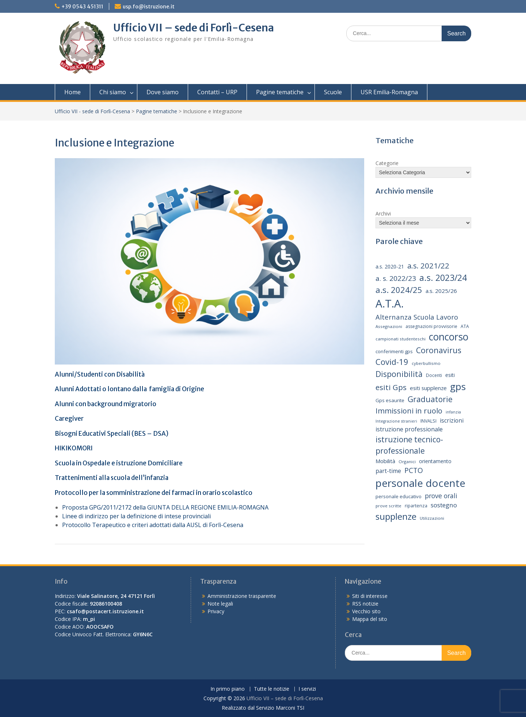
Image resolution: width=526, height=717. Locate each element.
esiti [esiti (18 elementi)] (450, 374)
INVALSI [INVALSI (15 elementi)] (428, 421)
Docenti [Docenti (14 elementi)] (434, 375)
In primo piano (227, 689)
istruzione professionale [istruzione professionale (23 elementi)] (409, 429)
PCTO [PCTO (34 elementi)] (413, 470)
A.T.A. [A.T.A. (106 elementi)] (390, 303)
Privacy (215, 611)
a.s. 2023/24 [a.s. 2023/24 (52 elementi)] (443, 277)
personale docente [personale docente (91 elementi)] (420, 483)
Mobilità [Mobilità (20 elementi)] (385, 461)
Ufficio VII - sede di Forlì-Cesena (92, 111)
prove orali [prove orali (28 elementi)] (441, 495)
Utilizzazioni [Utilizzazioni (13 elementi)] (432, 518)
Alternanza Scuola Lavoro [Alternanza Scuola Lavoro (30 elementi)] (417, 316)
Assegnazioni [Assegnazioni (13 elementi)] (389, 326)
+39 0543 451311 (82, 6)
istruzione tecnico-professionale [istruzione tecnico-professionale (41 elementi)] (409, 445)
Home (72, 92)
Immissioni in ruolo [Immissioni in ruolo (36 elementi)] (409, 411)
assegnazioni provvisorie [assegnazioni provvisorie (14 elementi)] (431, 326)
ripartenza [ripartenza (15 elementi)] (416, 506)
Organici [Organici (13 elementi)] (407, 461)
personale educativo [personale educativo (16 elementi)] (399, 496)
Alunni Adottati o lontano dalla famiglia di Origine (129, 389)
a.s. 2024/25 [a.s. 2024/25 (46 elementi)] (399, 289)
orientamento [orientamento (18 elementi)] (435, 461)
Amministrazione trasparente (241, 595)
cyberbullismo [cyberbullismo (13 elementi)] (426, 363)
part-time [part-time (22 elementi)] (388, 471)
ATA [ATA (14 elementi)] (465, 326)
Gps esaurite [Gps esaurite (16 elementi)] (390, 400)
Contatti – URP (217, 92)
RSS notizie (365, 603)
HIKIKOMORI (74, 448)
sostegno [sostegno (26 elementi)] (444, 505)
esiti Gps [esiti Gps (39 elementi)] (391, 387)
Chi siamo (112, 92)
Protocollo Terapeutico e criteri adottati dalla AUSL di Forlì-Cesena (152, 525)
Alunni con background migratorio (105, 404)
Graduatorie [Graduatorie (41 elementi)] (430, 399)
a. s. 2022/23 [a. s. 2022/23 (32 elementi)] (396, 278)
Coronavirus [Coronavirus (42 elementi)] (438, 350)
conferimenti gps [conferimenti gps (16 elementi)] (394, 351)
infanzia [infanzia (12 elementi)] (453, 412)
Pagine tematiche (280, 92)
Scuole (333, 92)
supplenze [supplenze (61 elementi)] (396, 516)
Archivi (383, 213)
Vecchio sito (366, 611)
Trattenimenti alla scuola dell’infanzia (111, 478)
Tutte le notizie (271, 689)
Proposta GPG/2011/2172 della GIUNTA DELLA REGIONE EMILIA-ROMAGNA (165, 507)
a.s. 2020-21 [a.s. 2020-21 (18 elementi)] (390, 266)
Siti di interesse (370, 595)
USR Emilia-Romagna (389, 92)
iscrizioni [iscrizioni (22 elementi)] (452, 420)
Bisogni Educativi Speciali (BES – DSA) (111, 434)
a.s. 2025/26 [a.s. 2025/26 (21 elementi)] (441, 290)
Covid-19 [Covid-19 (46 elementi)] (392, 361)
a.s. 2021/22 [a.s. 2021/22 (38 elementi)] (428, 265)
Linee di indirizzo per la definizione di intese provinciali (136, 516)
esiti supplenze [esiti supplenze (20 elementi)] (428, 388)
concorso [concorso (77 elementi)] (448, 336)
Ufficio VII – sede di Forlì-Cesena (193, 27)
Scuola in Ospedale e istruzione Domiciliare (119, 463)
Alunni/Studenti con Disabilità (100, 374)
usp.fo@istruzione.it (149, 6)
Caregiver (69, 419)
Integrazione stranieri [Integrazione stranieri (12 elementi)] (396, 421)
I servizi (307, 689)
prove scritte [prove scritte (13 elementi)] (388, 505)
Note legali (220, 603)
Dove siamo (162, 92)
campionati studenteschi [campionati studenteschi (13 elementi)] (401, 339)
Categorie (387, 163)
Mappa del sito (369, 618)
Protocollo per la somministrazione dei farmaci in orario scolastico (154, 493)
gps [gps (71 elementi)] (458, 386)
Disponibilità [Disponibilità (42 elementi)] (399, 374)
